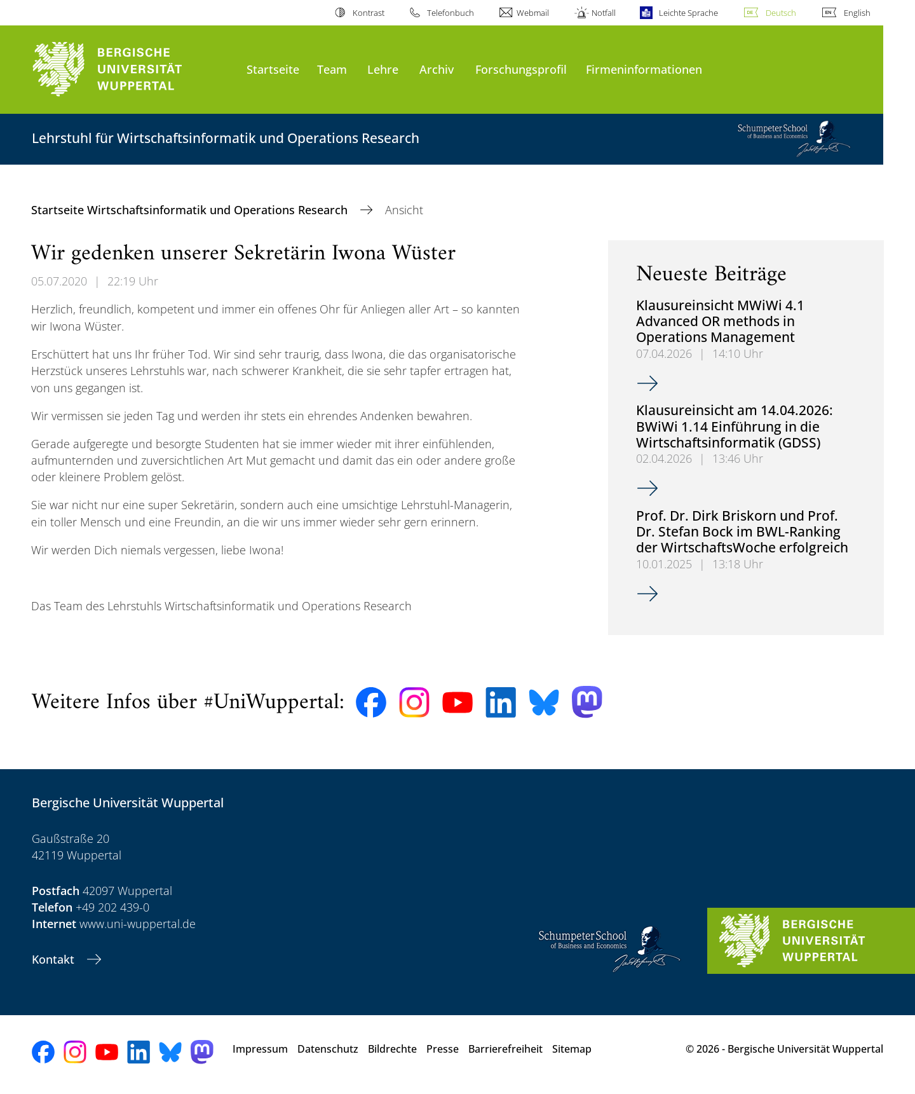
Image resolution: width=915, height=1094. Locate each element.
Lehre (382, 69)
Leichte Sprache (688, 12)
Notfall (604, 12)
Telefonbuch (450, 12)
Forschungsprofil (521, 69)
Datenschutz (327, 1049)
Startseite (273, 69)
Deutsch (781, 12)
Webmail (533, 12)
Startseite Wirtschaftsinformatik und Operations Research (191, 209)
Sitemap (572, 1049)
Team (332, 69)
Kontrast (368, 12)
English (857, 12)
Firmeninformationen (644, 69)
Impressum (260, 1049)
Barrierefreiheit (505, 1049)
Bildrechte (392, 1049)
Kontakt (55, 959)
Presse (442, 1049)
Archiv (436, 69)
